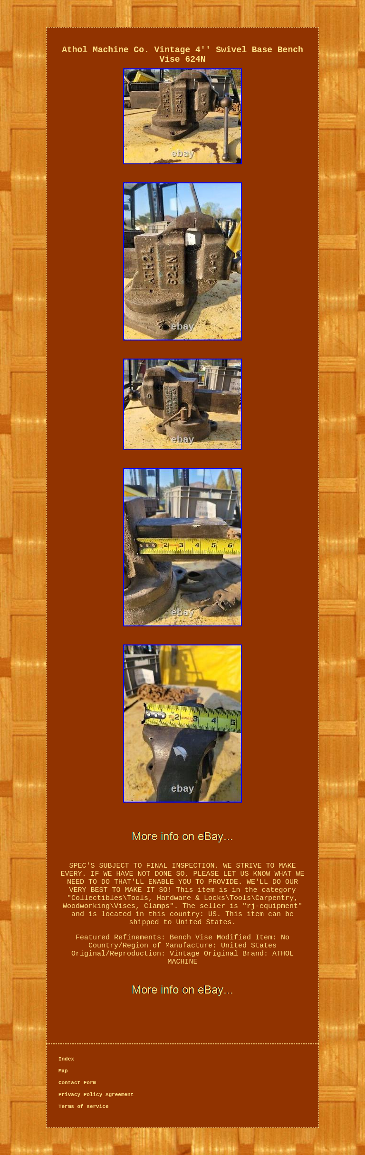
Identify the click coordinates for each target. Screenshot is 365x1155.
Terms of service (83, 1106)
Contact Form (77, 1083)
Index (66, 1059)
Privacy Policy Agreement (96, 1095)
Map (63, 1071)
